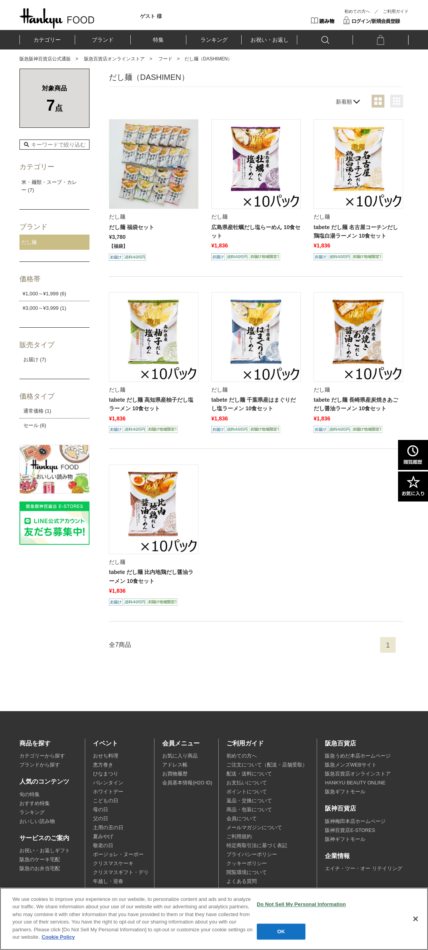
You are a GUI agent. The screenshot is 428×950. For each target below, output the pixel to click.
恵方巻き (103, 765)
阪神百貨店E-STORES (350, 830)
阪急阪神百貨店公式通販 (45, 59)
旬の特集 (29, 794)
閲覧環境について (246, 872)
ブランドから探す (39, 765)
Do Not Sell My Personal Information (301, 904)
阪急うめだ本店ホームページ (358, 756)
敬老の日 (103, 845)
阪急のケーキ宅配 (39, 859)
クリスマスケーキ (113, 863)
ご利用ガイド (396, 11)
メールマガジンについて (254, 827)
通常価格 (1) (37, 411)
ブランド (103, 40)
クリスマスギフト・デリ (121, 872)
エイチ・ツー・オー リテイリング (363, 868)
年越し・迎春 (108, 881)
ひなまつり (105, 774)
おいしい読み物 (37, 821)
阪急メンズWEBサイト (350, 765)
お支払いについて (246, 783)
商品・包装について (249, 809)
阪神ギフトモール (345, 839)
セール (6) (34, 425)
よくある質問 (241, 881)
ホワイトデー (108, 792)
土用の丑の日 (108, 827)
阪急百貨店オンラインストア (114, 59)
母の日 (100, 809)
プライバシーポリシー (251, 854)
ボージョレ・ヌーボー (118, 854)
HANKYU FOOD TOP (57, 18)
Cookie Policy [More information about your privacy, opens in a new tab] (58, 937)
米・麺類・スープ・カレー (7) (49, 186)
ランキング (214, 40)
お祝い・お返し (270, 40)
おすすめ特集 (34, 803)
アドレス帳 (175, 765)
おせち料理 (105, 756)
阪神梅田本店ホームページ (355, 821)
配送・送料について (249, 774)
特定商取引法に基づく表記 (256, 845)
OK (281, 931)
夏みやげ (103, 836)
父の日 (100, 818)
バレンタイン (108, 783)
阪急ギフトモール (345, 792)
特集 (158, 40)
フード (165, 59)
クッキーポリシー (246, 863)
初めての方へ (357, 11)
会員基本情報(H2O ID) (187, 783)
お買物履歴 (175, 774)
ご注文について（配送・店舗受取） (266, 765)
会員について (241, 818)
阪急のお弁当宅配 (39, 868)
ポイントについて (246, 792)
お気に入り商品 (180, 756)
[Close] (415, 918)
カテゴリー (47, 40)
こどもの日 (105, 800)
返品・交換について (249, 800)
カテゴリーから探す (42, 756)
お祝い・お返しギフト (44, 850)
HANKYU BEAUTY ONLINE (355, 783)
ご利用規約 (239, 836)
